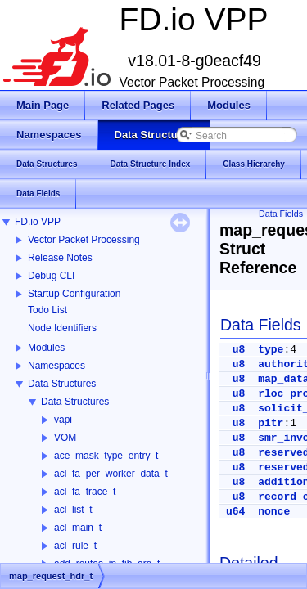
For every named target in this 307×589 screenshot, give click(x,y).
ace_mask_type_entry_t (106, 455)
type (270, 350)
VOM (65, 437)
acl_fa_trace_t (84, 491)
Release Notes (60, 257)
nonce (274, 512)
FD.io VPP (38, 221)
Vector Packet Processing (84, 239)
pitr (270, 423)
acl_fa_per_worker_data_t (111, 473)
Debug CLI (51, 275)
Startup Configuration (74, 293)
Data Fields (281, 213)
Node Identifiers (62, 328)
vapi (63, 419)
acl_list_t (73, 509)
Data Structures (62, 383)
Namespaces (56, 365)
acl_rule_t (75, 545)
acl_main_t (78, 527)
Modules (46, 347)
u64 (235, 512)
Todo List (47, 310)
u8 (239, 350)
